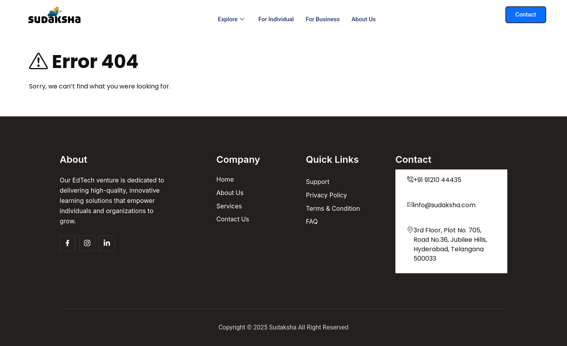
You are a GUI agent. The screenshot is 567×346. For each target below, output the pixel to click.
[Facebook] (67, 243)
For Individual (276, 19)
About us (363, 19)
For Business (322, 19)
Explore (231, 19)
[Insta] (87, 243)
